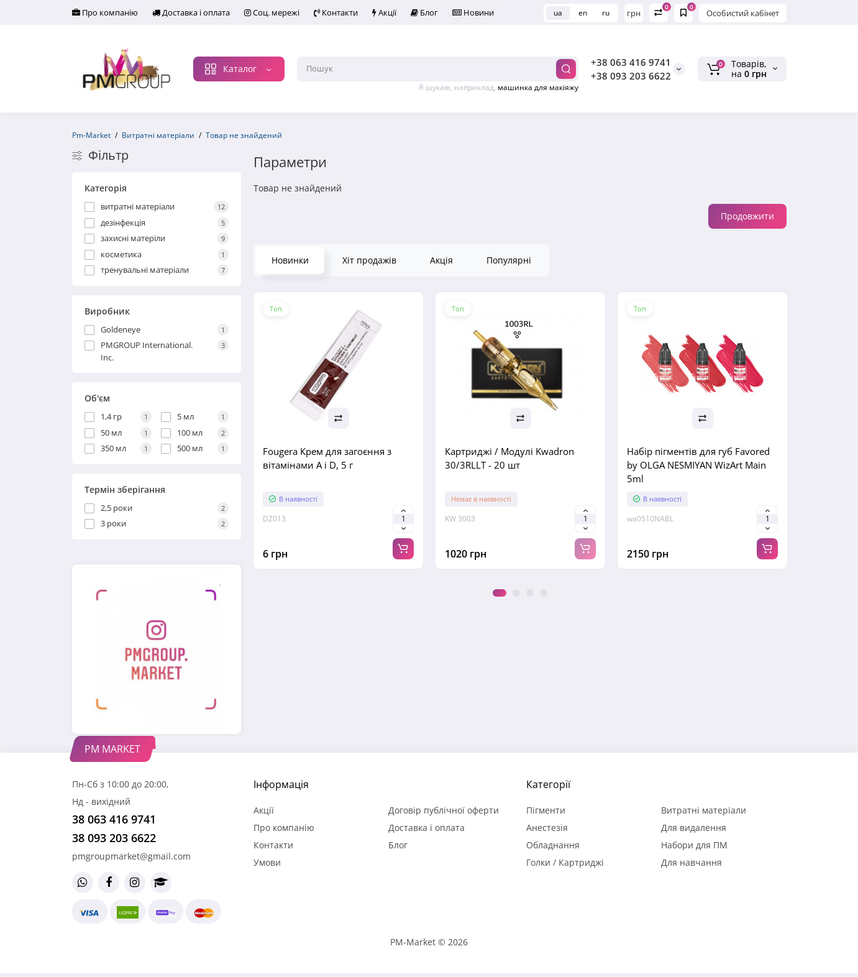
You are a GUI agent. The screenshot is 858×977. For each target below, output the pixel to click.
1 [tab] (499, 593)
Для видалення (693, 827)
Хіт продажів (369, 260)
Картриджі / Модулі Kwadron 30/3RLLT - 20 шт (509, 458)
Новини (473, 12)
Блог (424, 12)
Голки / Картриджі (565, 862)
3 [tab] (530, 593)
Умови (267, 862)
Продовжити (747, 216)
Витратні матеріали (158, 135)
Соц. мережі (271, 12)
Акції (384, 12)
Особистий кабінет (742, 13)
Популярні (508, 260)
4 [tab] (543, 593)
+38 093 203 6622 (631, 76)
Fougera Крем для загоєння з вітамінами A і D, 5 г (327, 458)
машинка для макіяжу (538, 87)
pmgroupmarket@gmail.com (131, 856)
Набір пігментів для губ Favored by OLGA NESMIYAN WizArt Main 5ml (698, 465)
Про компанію (105, 12)
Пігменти (545, 810)
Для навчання (691, 862)
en (582, 12)
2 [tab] (516, 593)
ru (605, 12)
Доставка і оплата (191, 12)
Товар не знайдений (244, 135)
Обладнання (553, 845)
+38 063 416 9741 (631, 62)
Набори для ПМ (694, 845)
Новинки (290, 260)
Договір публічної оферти (443, 810)
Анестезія (547, 827)
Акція (441, 260)
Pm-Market (91, 135)
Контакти (336, 12)
